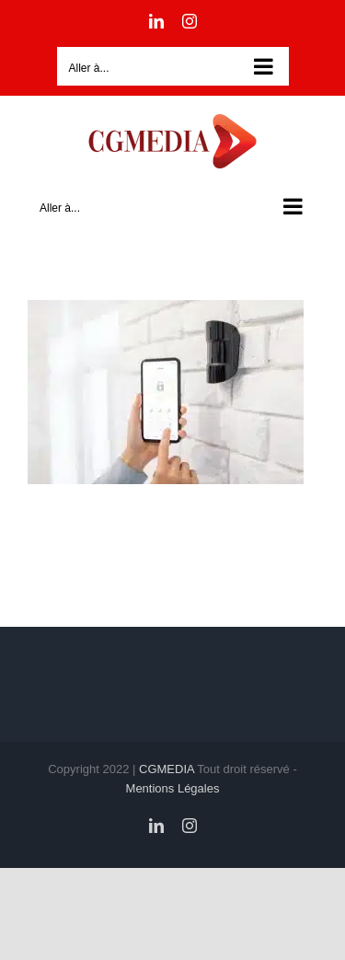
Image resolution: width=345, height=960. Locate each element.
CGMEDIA (166, 769)
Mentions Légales (173, 788)
